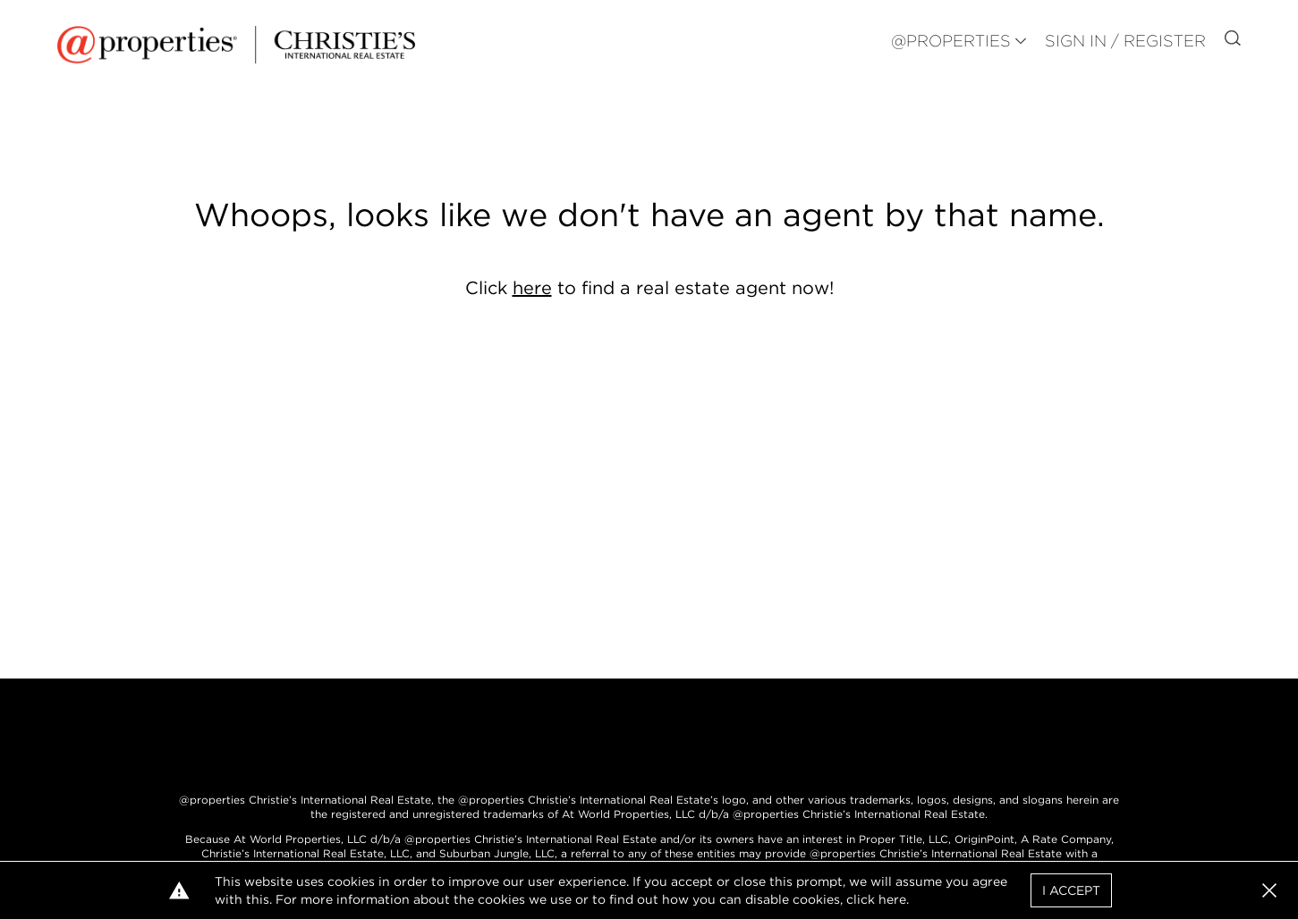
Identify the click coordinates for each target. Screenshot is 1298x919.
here (532, 288)
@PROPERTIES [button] (951, 40)
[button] (1269, 890)
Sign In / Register (1125, 40)
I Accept (1071, 890)
